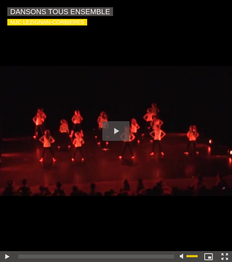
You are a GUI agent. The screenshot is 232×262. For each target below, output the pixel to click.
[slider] (96, 256)
